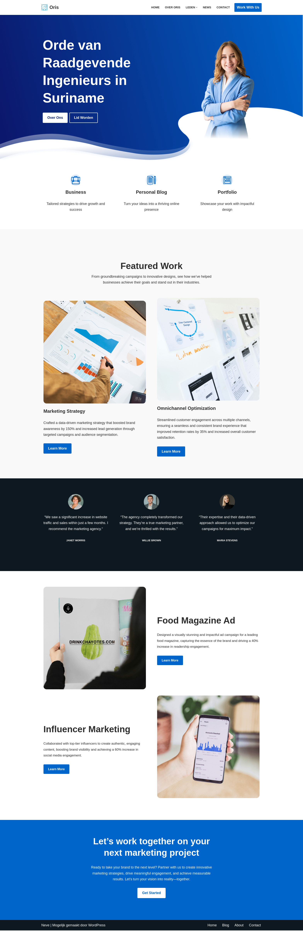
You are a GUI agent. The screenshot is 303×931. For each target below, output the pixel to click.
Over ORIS (172, 7)
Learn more (57, 449)
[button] (196, 7)
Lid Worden (83, 118)
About (238, 926)
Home (155, 7)
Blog (225, 926)
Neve (45, 926)
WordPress (97, 926)
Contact (223, 7)
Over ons (55, 118)
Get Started (151, 894)
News (207, 7)
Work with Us (248, 7)
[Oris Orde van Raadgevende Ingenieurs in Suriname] (50, 7)
